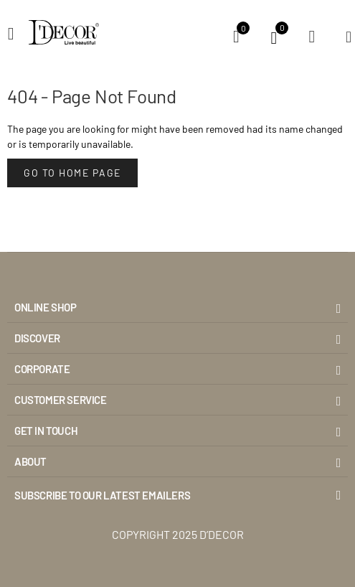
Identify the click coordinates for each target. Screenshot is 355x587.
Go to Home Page (72, 172)
